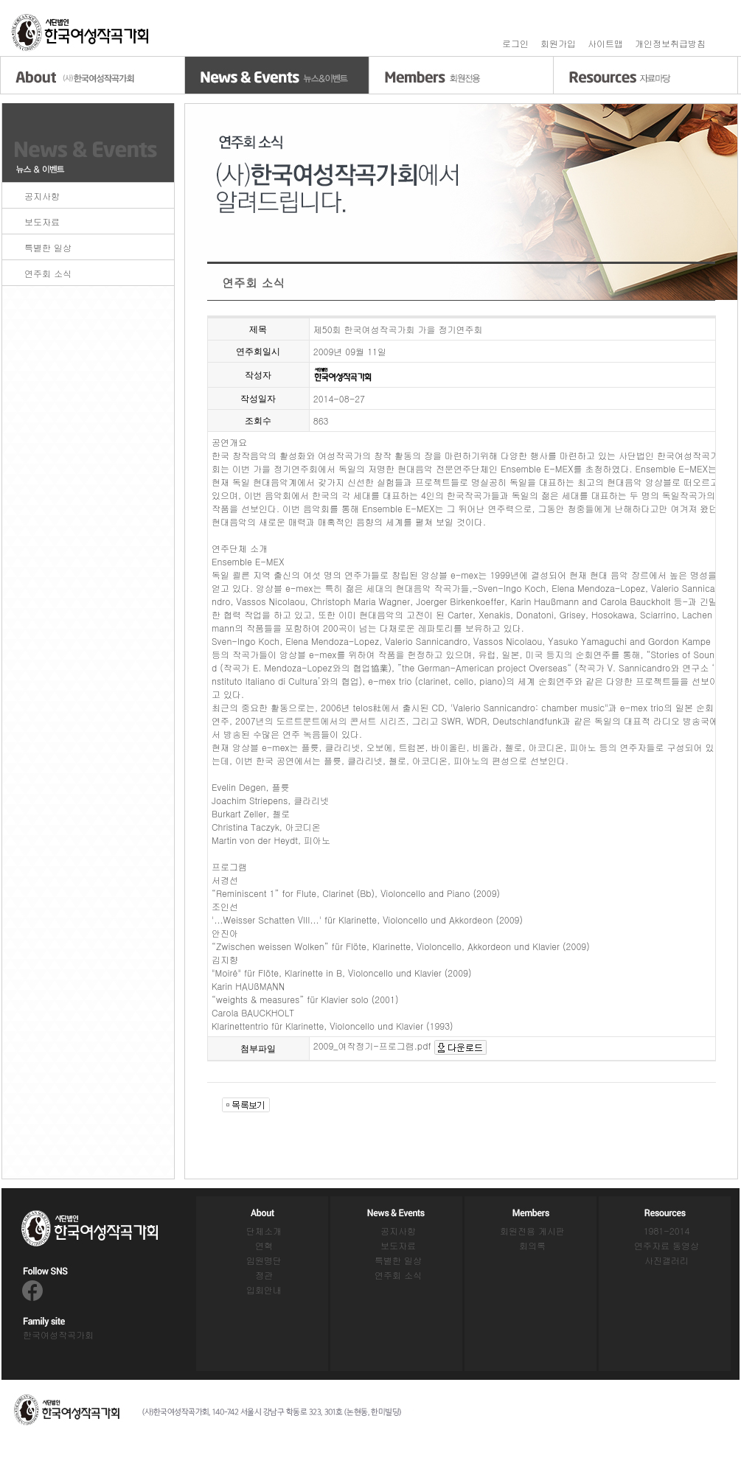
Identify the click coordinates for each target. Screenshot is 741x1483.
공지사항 (42, 195)
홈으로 (81, 33)
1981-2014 (667, 1230)
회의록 (532, 1245)
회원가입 (558, 43)
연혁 (264, 1245)
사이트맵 (605, 43)
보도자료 (42, 221)
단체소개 (264, 1230)
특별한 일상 (48, 247)
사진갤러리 (666, 1260)
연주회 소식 (48, 273)
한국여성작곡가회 (58, 1334)
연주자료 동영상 (666, 1245)
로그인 (515, 43)
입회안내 (264, 1289)
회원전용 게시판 (532, 1230)
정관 (264, 1275)
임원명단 (264, 1260)
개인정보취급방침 (670, 43)
